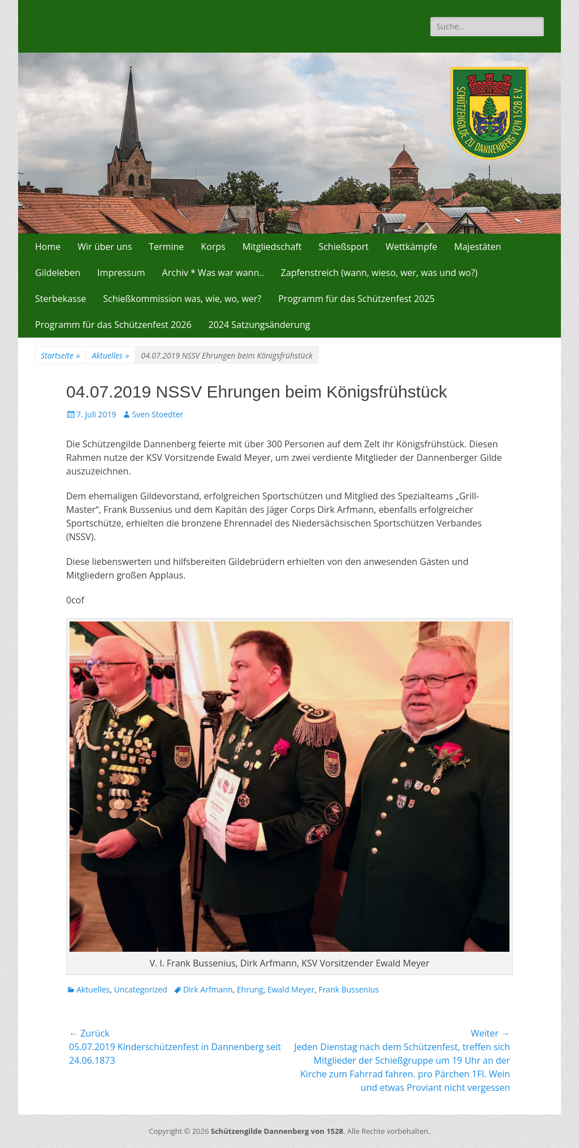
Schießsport (343, 246)
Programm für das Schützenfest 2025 (356, 298)
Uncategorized (140, 989)
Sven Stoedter (157, 414)
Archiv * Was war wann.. (213, 272)
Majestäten (477, 246)
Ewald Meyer (290, 989)
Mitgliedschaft (272, 246)
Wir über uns (104, 246)
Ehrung (250, 989)
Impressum (121, 272)
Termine (166, 246)
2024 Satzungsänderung (259, 324)
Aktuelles (110, 355)
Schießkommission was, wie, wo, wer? (182, 298)
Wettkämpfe (411, 246)
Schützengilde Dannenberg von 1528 (277, 1131)
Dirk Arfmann (208, 989)
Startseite (60, 355)
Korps (213, 246)
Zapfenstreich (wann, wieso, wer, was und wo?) (379, 272)
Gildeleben (57, 272)
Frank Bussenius (348, 989)
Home (48, 246)
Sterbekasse (60, 298)
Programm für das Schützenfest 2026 (113, 324)
